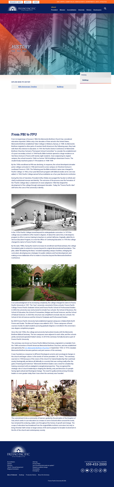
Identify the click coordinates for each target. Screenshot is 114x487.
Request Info (16, 2)
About (53, 7)
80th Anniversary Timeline (27, 87)
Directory (9, 465)
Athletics (103, 1)
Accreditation (71, 10)
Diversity (81, 10)
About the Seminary (43, 475)
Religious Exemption (13, 469)
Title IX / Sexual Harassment (15, 467)
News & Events (80, 1)
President (54, 10)
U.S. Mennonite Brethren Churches (37, 348)
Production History (31, 475)
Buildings (60, 87)
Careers (9, 463)
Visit (36, 2)
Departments (90, 1)
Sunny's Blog (70, 1)
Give (58, 1)
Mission (62, 10)
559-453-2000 (96, 464)
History (88, 10)
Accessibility (36, 469)
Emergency (36, 471)
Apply (27, 2)
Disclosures (97, 10)
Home (13, 51)
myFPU (63, 1)
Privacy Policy (36, 463)
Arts (97, 1)
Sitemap (35, 462)
